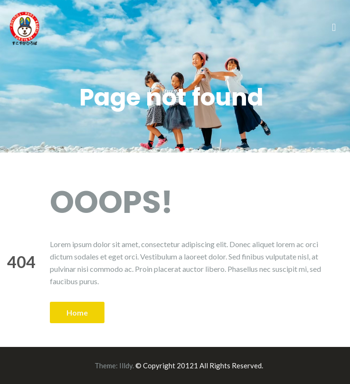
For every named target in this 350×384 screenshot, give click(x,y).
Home (77, 312)
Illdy (125, 365)
